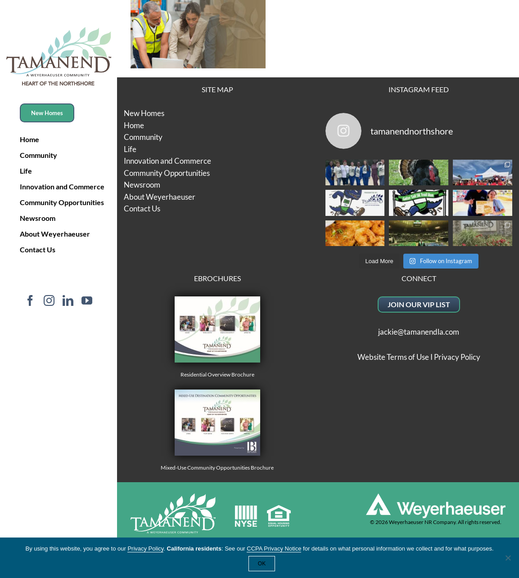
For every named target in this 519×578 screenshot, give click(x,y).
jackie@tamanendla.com (418, 331)
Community (143, 137)
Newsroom (142, 184)
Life (130, 149)
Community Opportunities (167, 173)
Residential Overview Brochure (217, 337)
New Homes (144, 113)
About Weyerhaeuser (159, 197)
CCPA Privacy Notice (274, 548)
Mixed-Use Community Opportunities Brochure (217, 430)
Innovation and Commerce (167, 161)
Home (134, 125)
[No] (507, 557)
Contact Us (142, 208)
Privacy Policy (457, 357)
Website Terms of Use (393, 357)
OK (262, 563)
